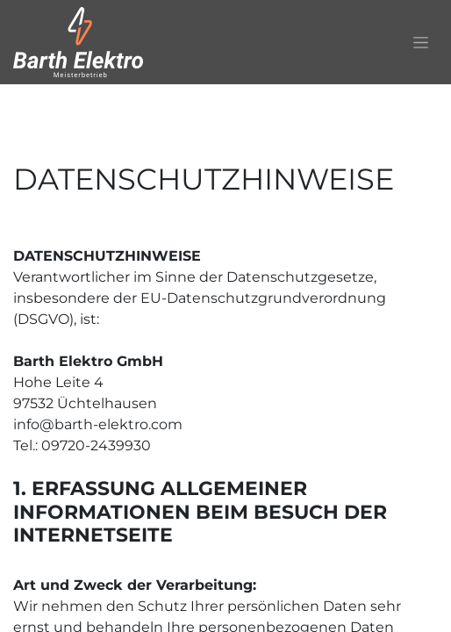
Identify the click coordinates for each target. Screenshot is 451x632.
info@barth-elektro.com (98, 424)
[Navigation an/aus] (421, 42)
